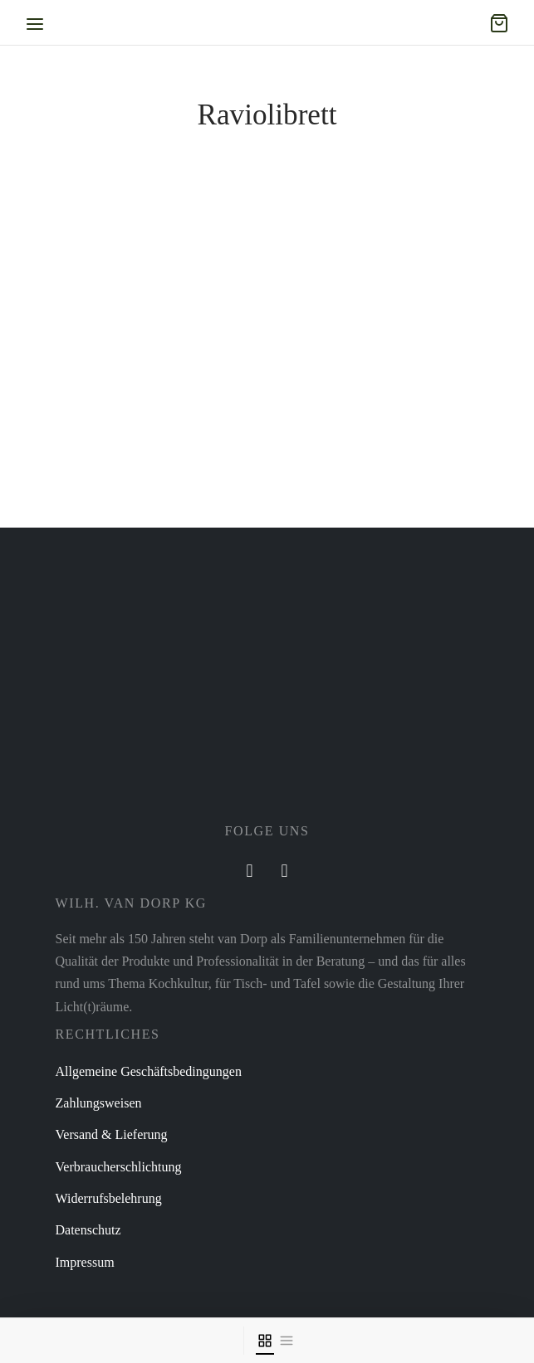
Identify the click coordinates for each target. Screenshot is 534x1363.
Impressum (85, 1262)
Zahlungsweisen (99, 1103)
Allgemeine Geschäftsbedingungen (149, 1071)
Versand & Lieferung (112, 1134)
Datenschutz (88, 1230)
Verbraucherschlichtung (119, 1167)
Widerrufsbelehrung (109, 1198)
